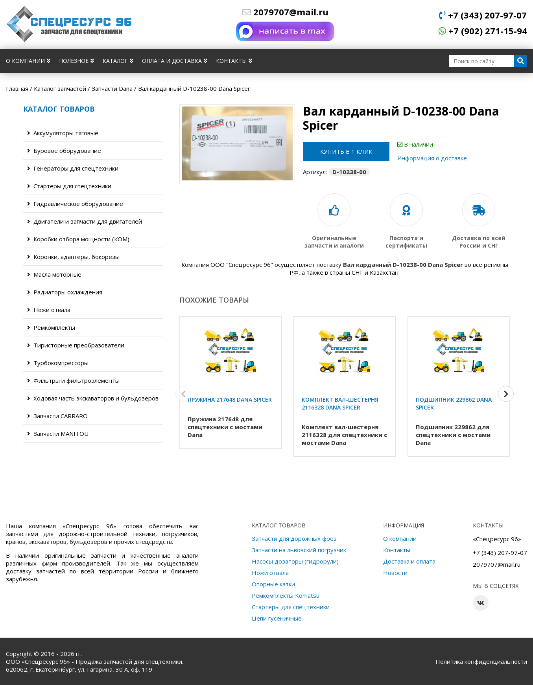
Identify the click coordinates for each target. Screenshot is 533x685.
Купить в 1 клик (346, 151)
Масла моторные (54, 274)
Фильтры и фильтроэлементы (73, 380)
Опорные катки (273, 584)
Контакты (234, 60)
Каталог (118, 60)
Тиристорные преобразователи (75, 345)
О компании (28, 60)
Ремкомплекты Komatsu (285, 595)
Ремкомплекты (51, 327)
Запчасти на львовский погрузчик (299, 550)
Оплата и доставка (174, 60)
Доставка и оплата (409, 561)
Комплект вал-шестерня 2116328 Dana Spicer (340, 403)
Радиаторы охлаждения (64, 292)
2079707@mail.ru (285, 12)
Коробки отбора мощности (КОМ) (78, 239)
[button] (506, 394)
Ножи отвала (48, 310)
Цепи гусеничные (277, 618)
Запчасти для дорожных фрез (294, 538)
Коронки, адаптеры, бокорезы (73, 257)
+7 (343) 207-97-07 (483, 15)
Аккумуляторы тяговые (62, 133)
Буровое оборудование (64, 150)
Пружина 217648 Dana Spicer (230, 399)
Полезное (76, 60)
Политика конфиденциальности (481, 661)
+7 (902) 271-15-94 (483, 31)
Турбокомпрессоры (58, 363)
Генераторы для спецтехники (72, 168)
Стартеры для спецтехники (69, 186)
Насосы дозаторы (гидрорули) (295, 561)
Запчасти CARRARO (57, 416)
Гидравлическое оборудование (75, 204)
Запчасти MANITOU (58, 433)
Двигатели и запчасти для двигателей (84, 221)
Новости (395, 573)
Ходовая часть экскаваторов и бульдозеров (93, 398)
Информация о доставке (432, 158)
